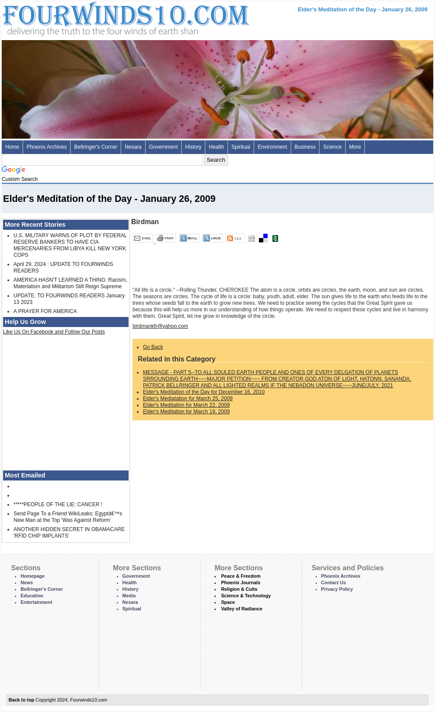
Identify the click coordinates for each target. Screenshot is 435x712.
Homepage (32, 576)
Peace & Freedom (241, 576)
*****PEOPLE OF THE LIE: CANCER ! (58, 504)
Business (305, 147)
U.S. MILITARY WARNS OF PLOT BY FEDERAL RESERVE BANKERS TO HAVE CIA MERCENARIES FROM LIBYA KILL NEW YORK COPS (70, 245)
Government (163, 147)
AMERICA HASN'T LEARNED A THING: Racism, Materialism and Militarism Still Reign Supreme (70, 283)
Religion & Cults (239, 589)
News (26, 582)
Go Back (153, 347)
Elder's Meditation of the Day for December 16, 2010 (204, 392)
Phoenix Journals (240, 582)
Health (216, 147)
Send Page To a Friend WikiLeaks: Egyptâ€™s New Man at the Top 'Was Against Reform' (68, 517)
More (355, 147)
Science (332, 147)
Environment (272, 147)
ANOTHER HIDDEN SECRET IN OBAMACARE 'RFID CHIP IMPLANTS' (69, 532)
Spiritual (240, 147)
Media (129, 595)
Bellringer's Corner (95, 147)
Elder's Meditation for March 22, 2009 (186, 405)
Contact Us (333, 582)
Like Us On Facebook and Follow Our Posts (54, 332)
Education (31, 595)
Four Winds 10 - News (89, 17)
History (193, 147)
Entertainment (36, 602)
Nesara (133, 147)
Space (228, 602)
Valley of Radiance (241, 608)
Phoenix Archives (47, 147)
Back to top (21, 699)
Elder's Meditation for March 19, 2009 (186, 412)
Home (12, 147)
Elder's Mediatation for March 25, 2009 (188, 398)
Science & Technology (246, 595)
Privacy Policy (337, 589)
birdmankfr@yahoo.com (160, 326)
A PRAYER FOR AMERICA (45, 311)
